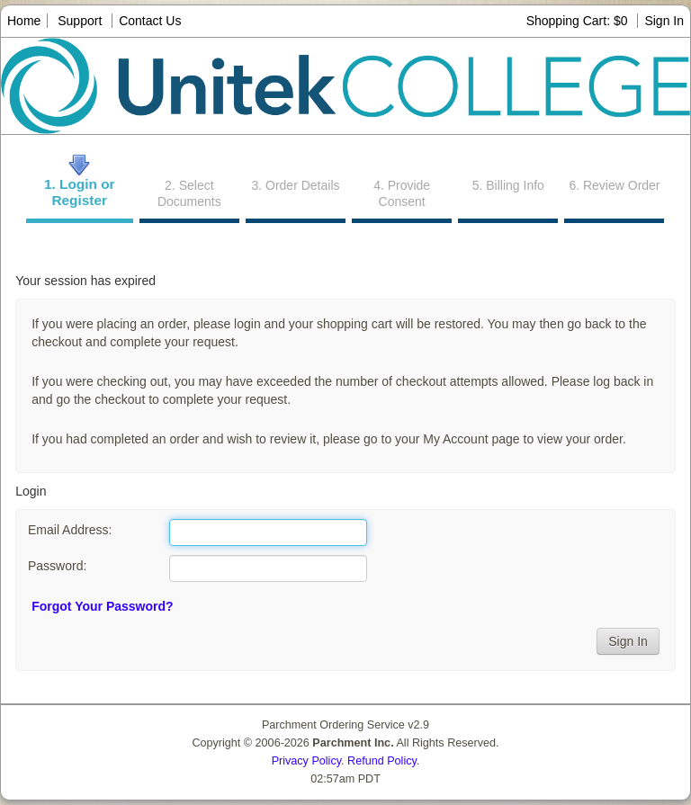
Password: (57, 566)
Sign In (664, 20)
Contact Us (150, 20)
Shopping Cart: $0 (579, 20)
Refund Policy (382, 761)
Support (80, 20)
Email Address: (70, 530)
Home (23, 20)
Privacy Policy (306, 761)
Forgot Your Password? (102, 606)
